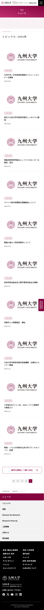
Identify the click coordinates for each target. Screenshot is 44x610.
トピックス (6, 503)
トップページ (5, 491)
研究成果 (5, 538)
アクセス (17, 590)
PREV (18, 481)
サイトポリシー (8, 561)
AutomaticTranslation (41, 305)
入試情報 (5, 527)
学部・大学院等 (28, 550)
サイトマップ (27, 564)
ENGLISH (32, 3)
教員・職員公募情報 (10, 550)
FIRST (13, 481)
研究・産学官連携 (29, 561)
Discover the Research (11, 515)
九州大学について (29, 568)
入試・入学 (7, 557)
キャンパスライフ (9, 568)
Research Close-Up (9, 521)
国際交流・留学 (8, 553)
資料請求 (26, 553)
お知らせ (5, 532)
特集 (4, 509)
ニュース (14, 491)
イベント (6, 564)
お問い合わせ (7, 590)
